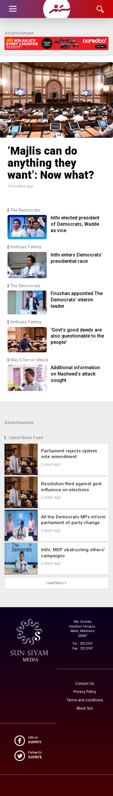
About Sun (84, 708)
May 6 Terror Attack (29, 360)
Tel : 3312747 (82, 644)
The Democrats (25, 210)
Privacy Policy (84, 692)
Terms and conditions (85, 700)
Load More (56, 583)
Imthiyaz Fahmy (25, 247)
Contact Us (84, 683)
